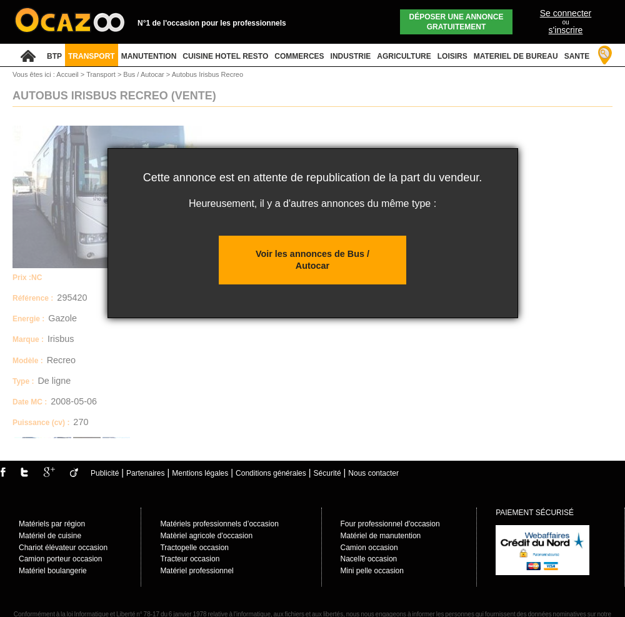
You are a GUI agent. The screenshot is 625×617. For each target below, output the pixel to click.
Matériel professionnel (196, 570)
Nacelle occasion (369, 558)
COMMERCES (299, 56)
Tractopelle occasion (194, 547)
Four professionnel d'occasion (390, 523)
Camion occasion (369, 547)
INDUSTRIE (351, 56)
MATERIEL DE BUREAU (516, 56)
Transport (102, 74)
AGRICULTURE (404, 56)
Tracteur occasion (189, 558)
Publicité (105, 473)
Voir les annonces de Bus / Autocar (312, 260)
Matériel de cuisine (50, 535)
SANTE (577, 56)
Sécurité (327, 473)
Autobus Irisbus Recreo (207, 74)
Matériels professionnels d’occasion (219, 523)
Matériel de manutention (381, 535)
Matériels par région (52, 523)
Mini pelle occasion (372, 570)
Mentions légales (200, 473)
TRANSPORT (91, 56)
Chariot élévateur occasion (63, 547)
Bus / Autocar (144, 74)
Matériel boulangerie (53, 570)
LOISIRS (453, 56)
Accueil (67, 74)
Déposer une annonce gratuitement (456, 22)
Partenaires (145, 473)
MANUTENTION (149, 56)
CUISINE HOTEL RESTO (225, 56)
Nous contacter (373, 473)
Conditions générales (271, 473)
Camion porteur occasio (58, 558)
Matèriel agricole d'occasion (206, 535)
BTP (54, 56)
